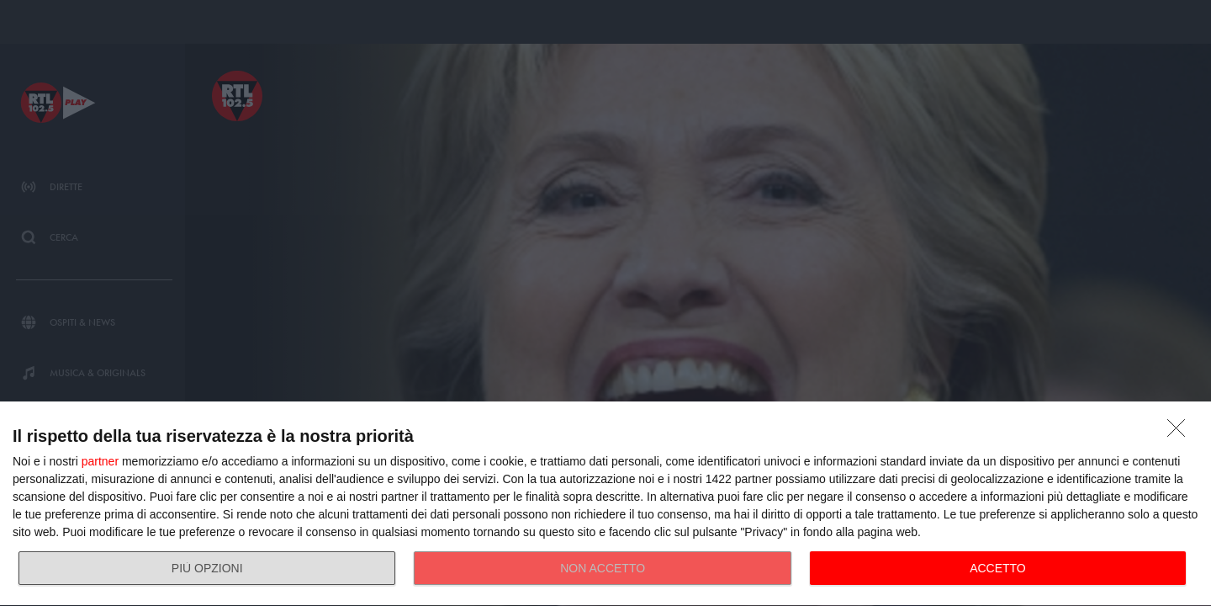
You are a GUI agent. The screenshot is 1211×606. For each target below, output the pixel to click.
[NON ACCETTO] (1180, 432)
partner (100, 461)
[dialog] (605, 504)
